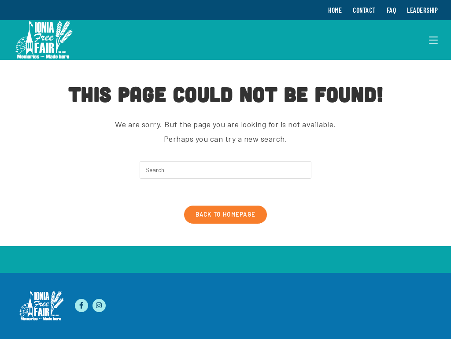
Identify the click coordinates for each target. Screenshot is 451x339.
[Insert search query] (225, 170)
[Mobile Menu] (433, 40)
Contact (364, 10)
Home (335, 10)
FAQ (391, 10)
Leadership (422, 10)
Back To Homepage (226, 214)
